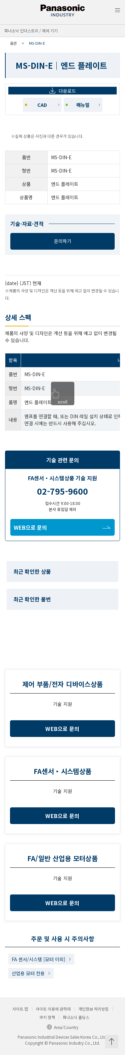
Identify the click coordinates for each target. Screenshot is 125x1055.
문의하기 (62, 241)
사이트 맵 (20, 1009)
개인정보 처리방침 (93, 1009)
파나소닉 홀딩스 (76, 1017)
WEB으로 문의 (62, 527)
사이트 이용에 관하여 (53, 1009)
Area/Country (62, 1027)
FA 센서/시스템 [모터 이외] (38, 959)
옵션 (13, 43)
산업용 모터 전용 (28, 973)
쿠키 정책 (47, 1017)
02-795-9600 (62, 491)
